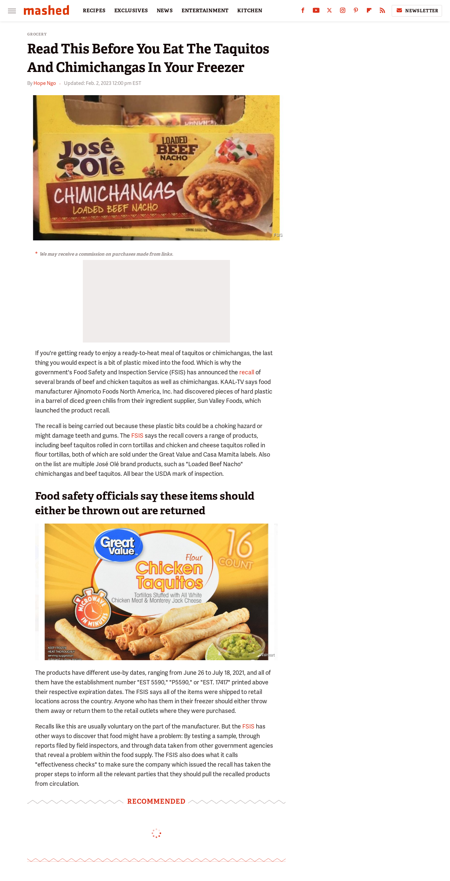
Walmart (267, 655)
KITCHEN (249, 10)
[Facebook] (303, 12)
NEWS (165, 10)
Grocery (37, 34)
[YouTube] (316, 12)
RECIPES (94, 10)
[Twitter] (329, 12)
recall (246, 372)
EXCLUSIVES (131, 10)
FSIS (277, 235)
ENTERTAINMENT (205, 10)
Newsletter (416, 11)
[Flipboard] (369, 12)
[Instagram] (343, 12)
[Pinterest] (356, 12)
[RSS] (382, 12)
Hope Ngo (44, 83)
